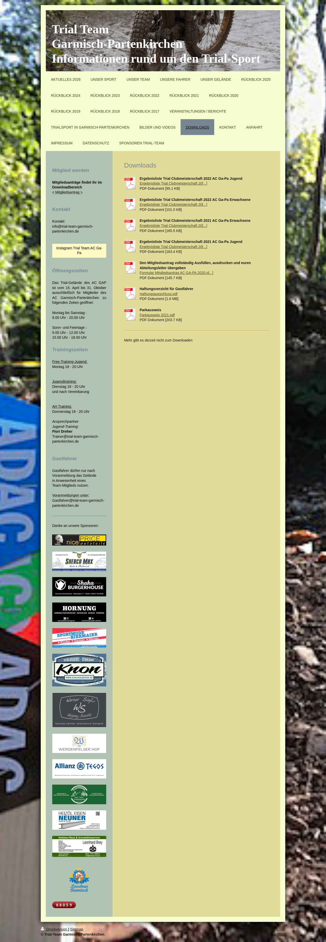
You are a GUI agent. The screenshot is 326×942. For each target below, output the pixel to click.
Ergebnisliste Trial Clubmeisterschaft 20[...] (173, 183)
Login (281, 929)
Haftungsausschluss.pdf (159, 294)
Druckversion (54, 929)
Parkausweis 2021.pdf (157, 315)
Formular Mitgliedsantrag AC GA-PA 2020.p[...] (176, 273)
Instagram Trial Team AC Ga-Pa (79, 250)
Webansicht (276, 934)
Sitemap (76, 929)
